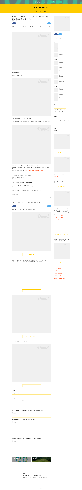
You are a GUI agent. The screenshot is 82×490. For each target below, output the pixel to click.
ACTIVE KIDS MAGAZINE (41, 7)
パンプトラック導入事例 (59, 217)
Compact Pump (31, 254)
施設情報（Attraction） (58, 273)
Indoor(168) (16, 194)
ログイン (59, 1)
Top (36, 11)
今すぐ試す (52, 1)
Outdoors (45, 11)
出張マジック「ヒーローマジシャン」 (60, 278)
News (63, 107)
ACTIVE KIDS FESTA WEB (62, 186)
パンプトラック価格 (58, 219)
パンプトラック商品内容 (59, 215)
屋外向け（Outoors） (58, 270)
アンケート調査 (57, 111)
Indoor (40, 11)
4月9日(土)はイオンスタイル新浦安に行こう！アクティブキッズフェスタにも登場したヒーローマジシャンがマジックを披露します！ (34, 400)
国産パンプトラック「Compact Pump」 (62, 234)
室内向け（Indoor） (58, 268)
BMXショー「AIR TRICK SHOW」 (31, 336)
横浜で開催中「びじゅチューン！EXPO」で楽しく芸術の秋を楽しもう (24, 419)
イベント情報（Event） (58, 271)
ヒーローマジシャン (31, 385)
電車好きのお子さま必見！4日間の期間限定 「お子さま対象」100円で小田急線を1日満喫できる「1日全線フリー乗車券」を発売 (33, 410)
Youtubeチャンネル (57, 275)
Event (63, 111)
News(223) (13, 194)
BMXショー (56, 176)
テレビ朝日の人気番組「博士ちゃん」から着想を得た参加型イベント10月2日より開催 (26, 438)
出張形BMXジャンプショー (62, 152)
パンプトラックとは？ (31, 290)
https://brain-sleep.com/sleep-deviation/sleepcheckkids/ (34, 170)
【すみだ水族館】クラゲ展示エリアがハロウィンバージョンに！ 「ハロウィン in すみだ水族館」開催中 (29, 429)
